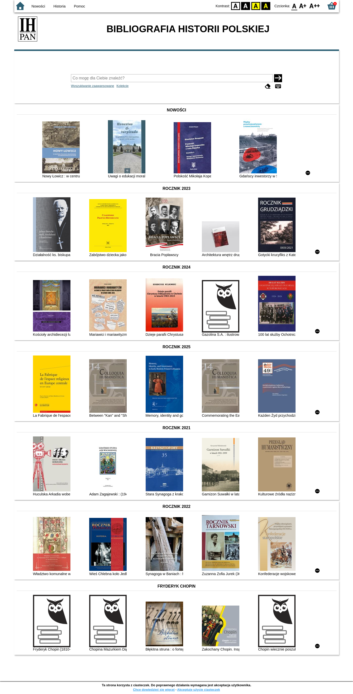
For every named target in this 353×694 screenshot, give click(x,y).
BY (266, 5)
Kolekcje (122, 86)
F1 (303, 5)
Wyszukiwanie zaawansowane (92, 86)
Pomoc (79, 6)
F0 (294, 5)
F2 (314, 5)
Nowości (38, 6)
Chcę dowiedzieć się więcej (153, 690)
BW (246, 5)
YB (255, 5)
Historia (59, 6)
